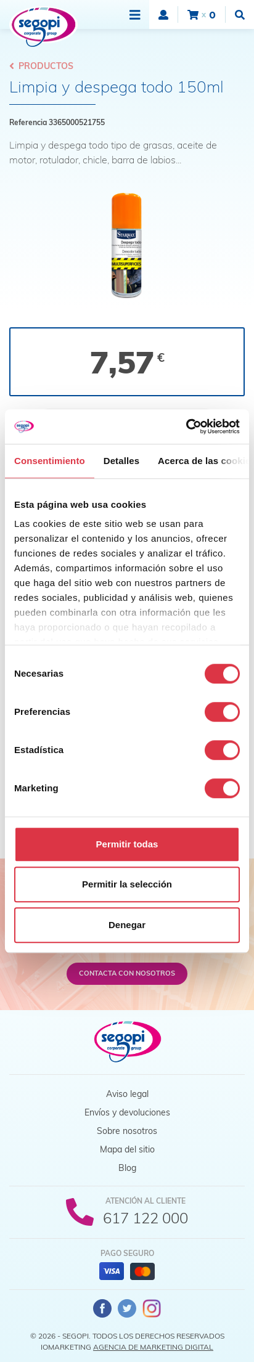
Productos (41, 65)
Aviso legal (127, 1093)
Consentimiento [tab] (49, 460)
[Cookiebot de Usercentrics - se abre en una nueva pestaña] (186, 426)
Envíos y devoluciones (127, 1112)
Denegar (127, 925)
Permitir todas (127, 844)
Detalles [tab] (121, 460)
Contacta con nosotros (127, 973)
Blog (127, 1167)
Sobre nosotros (127, 1130)
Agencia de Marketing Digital (153, 1347)
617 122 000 (145, 1218)
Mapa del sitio (127, 1149)
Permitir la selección (127, 884)
